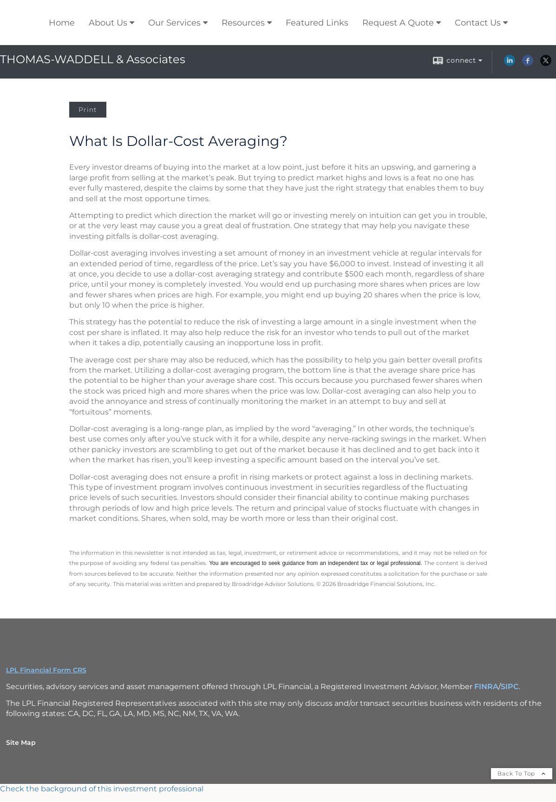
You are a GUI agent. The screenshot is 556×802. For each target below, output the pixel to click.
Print (87, 109)
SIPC (510, 686)
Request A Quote (398, 23)
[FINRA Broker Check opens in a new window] (278, 789)
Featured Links (317, 23)
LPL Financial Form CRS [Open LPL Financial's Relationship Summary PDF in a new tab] (46, 670)
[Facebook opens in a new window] (527, 63)
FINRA (486, 686)
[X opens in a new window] (545, 63)
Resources (243, 23)
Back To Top (521, 773)
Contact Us (478, 23)
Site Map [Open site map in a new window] (21, 742)
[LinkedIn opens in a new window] (509, 63)
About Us (108, 23)
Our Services (174, 23)
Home (62, 23)
